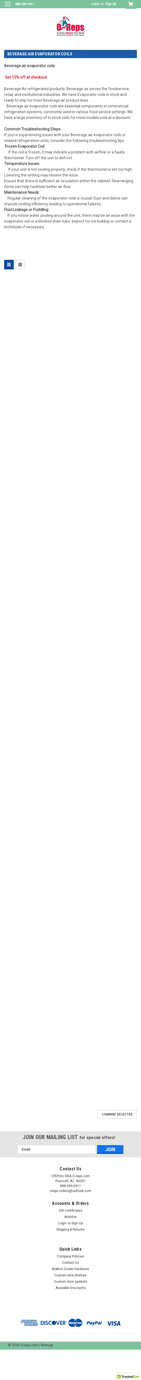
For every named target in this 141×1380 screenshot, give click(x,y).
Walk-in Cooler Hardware (70, 1269)
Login (95, 4)
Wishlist (70, 1217)
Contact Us (70, 1263)
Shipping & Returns (70, 1229)
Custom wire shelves (70, 1275)
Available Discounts (71, 1288)
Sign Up (110, 4)
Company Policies (70, 1256)
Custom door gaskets (70, 1282)
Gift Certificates (70, 1211)
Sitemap (46, 1345)
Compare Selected (117, 1114)
